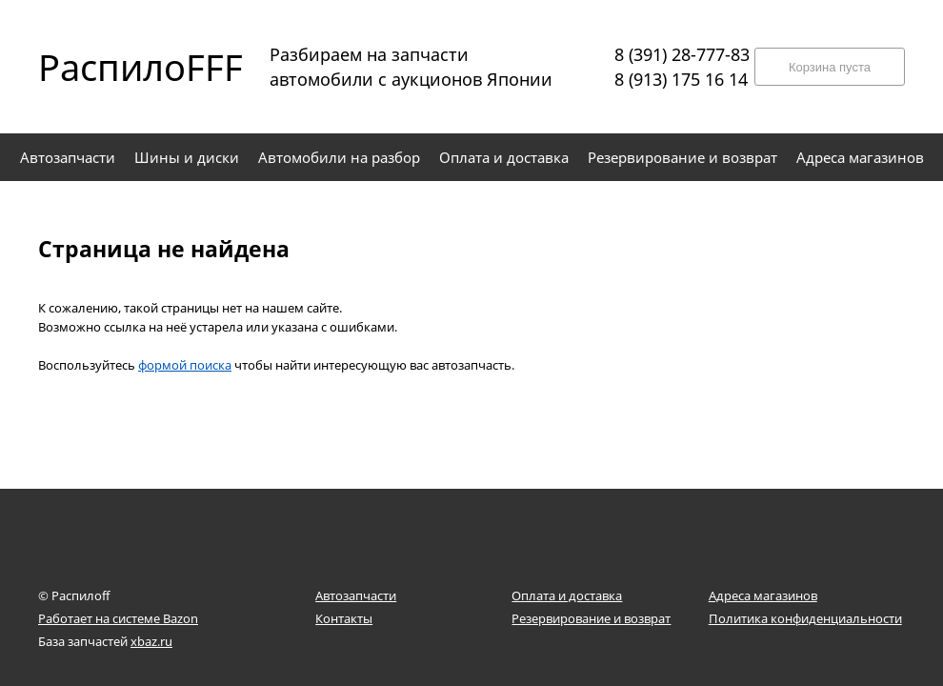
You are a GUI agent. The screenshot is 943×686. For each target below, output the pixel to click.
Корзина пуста (830, 67)
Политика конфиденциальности (805, 618)
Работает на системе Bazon (118, 618)
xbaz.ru (151, 641)
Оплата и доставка (567, 595)
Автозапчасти (355, 595)
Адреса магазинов (763, 595)
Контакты (343, 618)
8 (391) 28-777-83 (682, 54)
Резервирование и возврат (591, 618)
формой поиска (184, 364)
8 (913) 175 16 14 (681, 79)
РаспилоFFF (124, 66)
